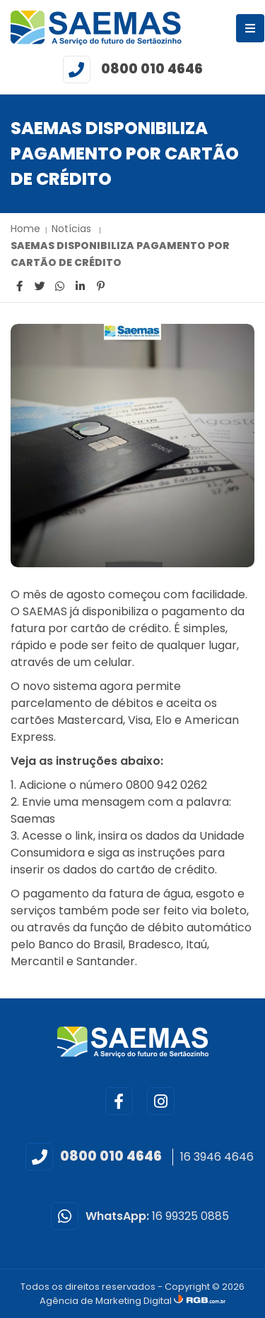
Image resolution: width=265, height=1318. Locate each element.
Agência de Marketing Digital (107, 1300)
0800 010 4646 (152, 68)
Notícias (73, 229)
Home (25, 229)
